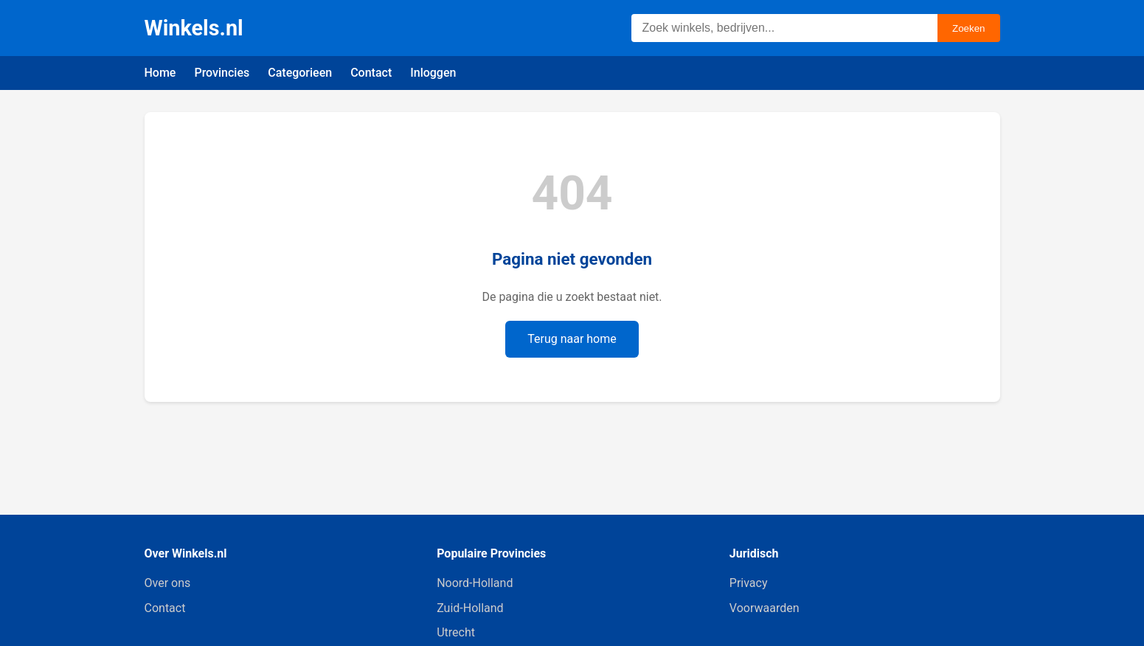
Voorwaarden (764, 608)
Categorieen (300, 73)
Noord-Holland (475, 583)
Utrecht (456, 632)
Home (160, 73)
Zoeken (968, 28)
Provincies (221, 73)
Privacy (748, 583)
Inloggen (433, 73)
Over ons (168, 583)
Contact (371, 73)
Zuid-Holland (470, 608)
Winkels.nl (194, 28)
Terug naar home (572, 339)
